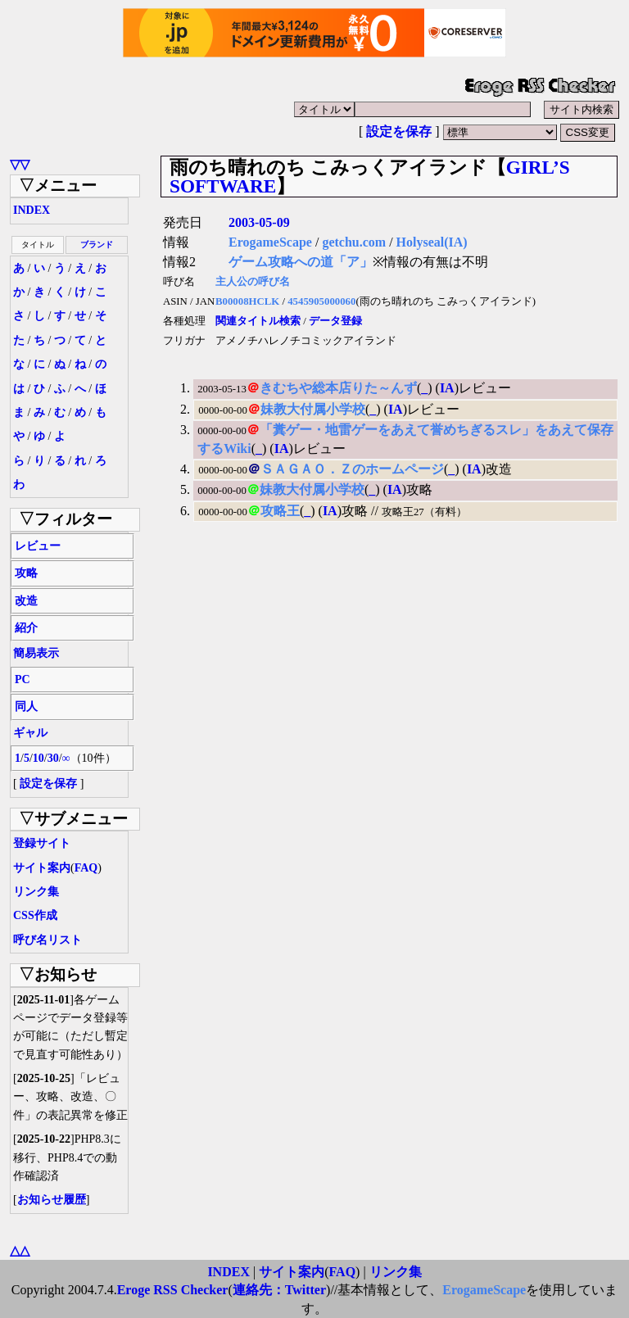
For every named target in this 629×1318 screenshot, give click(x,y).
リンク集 (36, 891)
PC (22, 679)
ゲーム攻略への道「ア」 (301, 262)
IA (447, 388)
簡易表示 (36, 653)
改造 (26, 601)
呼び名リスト (47, 940)
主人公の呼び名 (252, 282)
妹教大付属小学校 (312, 409)
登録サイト (41, 843)
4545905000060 (321, 301)
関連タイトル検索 (258, 321)
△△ (19, 1250)
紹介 (26, 628)
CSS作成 (35, 915)
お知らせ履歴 (51, 1199)
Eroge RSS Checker (173, 1290)
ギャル (30, 733)
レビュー (38, 546)
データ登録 (335, 321)
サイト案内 (41, 868)
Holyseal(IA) (432, 242)
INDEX (31, 210)
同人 (26, 706)
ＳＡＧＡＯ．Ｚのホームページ (352, 469)
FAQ (86, 868)
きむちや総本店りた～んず (338, 388)
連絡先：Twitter (279, 1290)
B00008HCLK (247, 301)
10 (38, 758)
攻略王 (280, 511)
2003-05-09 (259, 222)
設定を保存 (399, 131)
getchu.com (354, 242)
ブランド (96, 244)
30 (53, 758)
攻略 (26, 573)
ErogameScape (270, 242)
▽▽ (19, 164)
